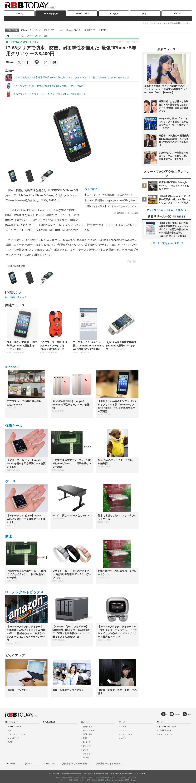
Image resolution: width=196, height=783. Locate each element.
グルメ (123, 726)
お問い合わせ (53, 773)
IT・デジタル (50, 13)
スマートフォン (14, 726)
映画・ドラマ (88, 726)
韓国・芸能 (88, 734)
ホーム (19, 13)
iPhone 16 (26, 30)
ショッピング (13, 738)
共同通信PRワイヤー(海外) (108, 764)
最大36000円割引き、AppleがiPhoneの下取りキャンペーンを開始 (117, 200)
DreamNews (49, 764)
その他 (10, 742)
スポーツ (87, 742)
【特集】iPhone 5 (17, 297)
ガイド (176, 13)
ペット (123, 730)
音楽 (85, 738)
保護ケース (14, 426)
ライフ (145, 13)
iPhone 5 (93, 189)
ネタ (9, 730)
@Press (28, 764)
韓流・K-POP (89, 730)
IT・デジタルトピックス (24, 592)
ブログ (86, 750)
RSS (189, 714)
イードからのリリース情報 (121, 773)
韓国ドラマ (89, 30)
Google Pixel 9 (73, 30)
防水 (8, 536)
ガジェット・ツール (16, 734)
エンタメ (113, 13)
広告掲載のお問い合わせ (71, 773)
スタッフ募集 (140, 773)
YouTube (178, 714)
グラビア (87, 746)
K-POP (102, 30)
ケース (10, 481)
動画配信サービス (166, 730)
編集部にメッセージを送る (128, 213)
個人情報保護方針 (101, 773)
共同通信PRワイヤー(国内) (74, 764)
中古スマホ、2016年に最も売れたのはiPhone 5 (108, 194)
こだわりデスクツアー (45, 30)
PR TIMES (10, 764)
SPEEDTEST (82, 13)
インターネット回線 (167, 726)
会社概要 (87, 773)
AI (61, 30)
